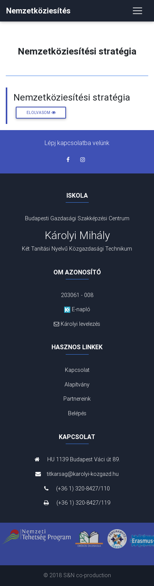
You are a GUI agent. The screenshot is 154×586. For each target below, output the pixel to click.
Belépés (77, 413)
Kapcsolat (77, 369)
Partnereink (77, 398)
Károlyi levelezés (77, 323)
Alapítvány (77, 384)
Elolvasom (41, 112)
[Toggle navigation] (137, 10)
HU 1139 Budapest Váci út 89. (77, 459)
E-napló (77, 309)
